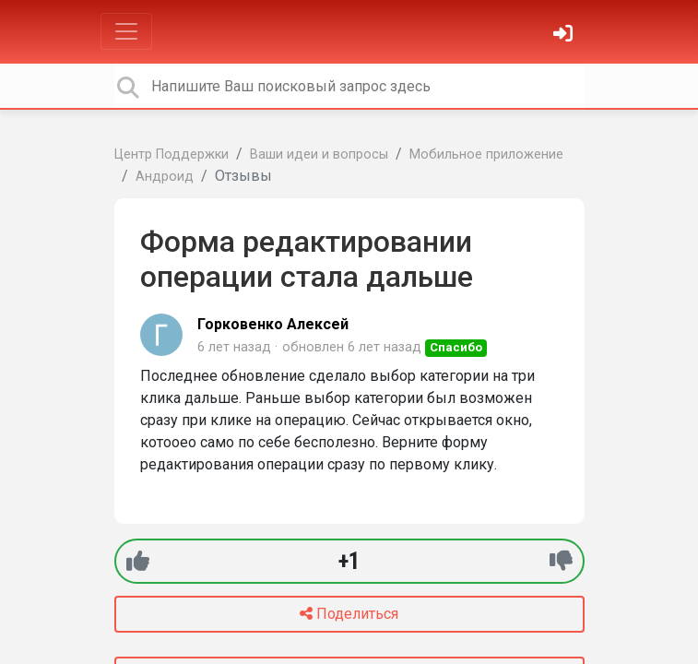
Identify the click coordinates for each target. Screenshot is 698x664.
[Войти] (565, 35)
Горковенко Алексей (273, 324)
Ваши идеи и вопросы (319, 154)
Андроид (165, 176)
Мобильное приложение (486, 154)
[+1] (137, 561)
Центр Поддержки (171, 154)
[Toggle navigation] (126, 31)
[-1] (561, 561)
